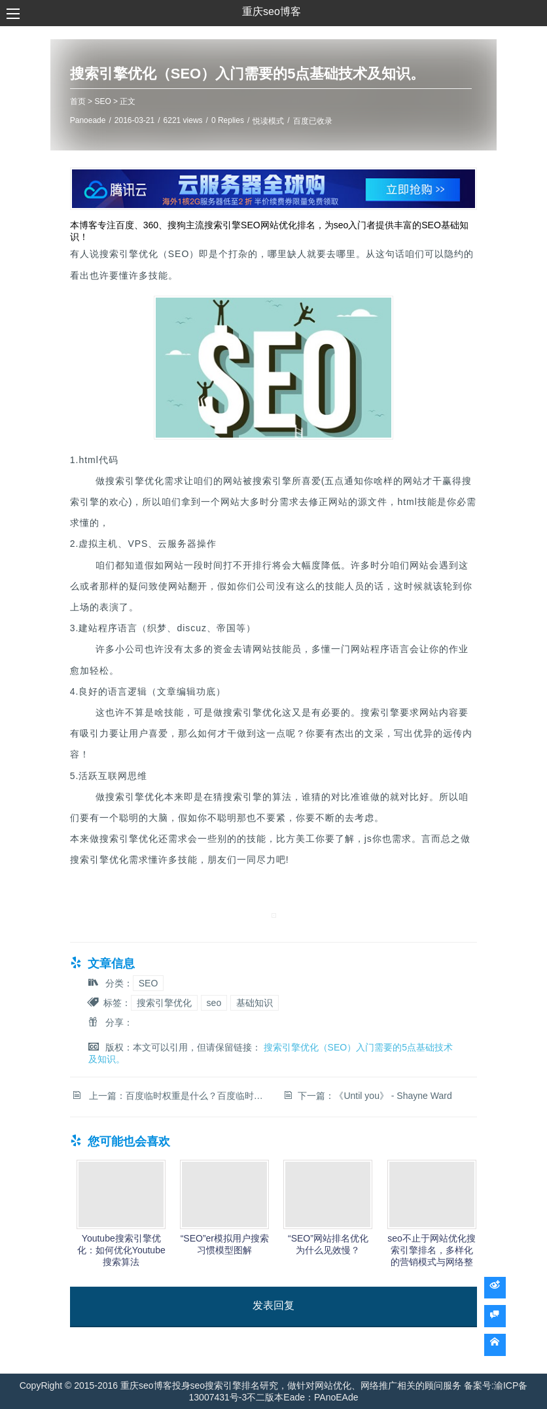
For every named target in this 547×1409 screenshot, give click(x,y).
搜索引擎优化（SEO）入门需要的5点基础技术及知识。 (259, 74)
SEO (115, 102)
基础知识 (267, 1001)
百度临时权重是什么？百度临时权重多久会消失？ (238, 1093)
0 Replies (240, 121)
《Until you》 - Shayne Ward (392, 1093)
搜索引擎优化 (176, 1001)
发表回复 (273, 1303)
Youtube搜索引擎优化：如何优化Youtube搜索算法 (130, 1248)
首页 (89, 102)
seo (226, 1001)
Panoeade (100, 121)
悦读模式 (280, 121)
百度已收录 (324, 121)
